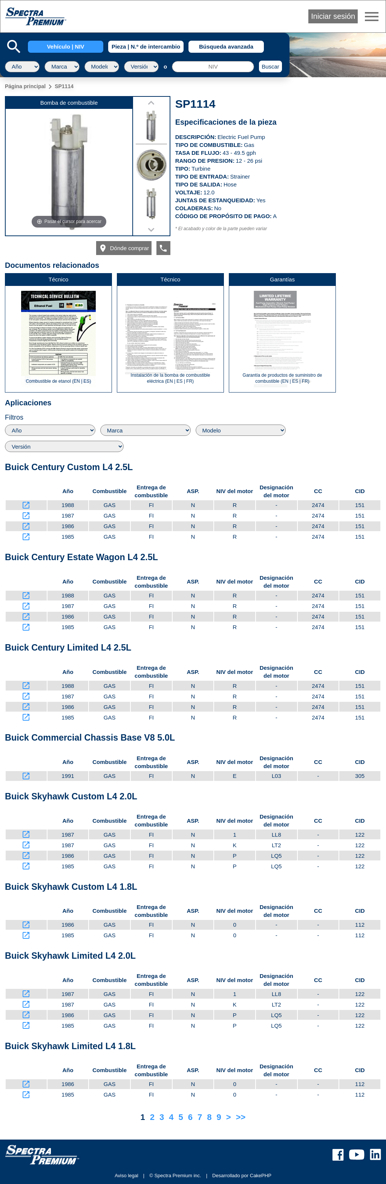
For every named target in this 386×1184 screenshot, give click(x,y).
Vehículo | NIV (65, 46)
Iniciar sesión (333, 16)
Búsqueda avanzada (226, 46)
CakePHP (260, 1175)
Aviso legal (126, 1175)
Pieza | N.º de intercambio (146, 46)
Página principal (25, 86)
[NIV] (213, 66)
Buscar (270, 66)
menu (372, 17)
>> (241, 1117)
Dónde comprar (123, 248)
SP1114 (64, 86)
